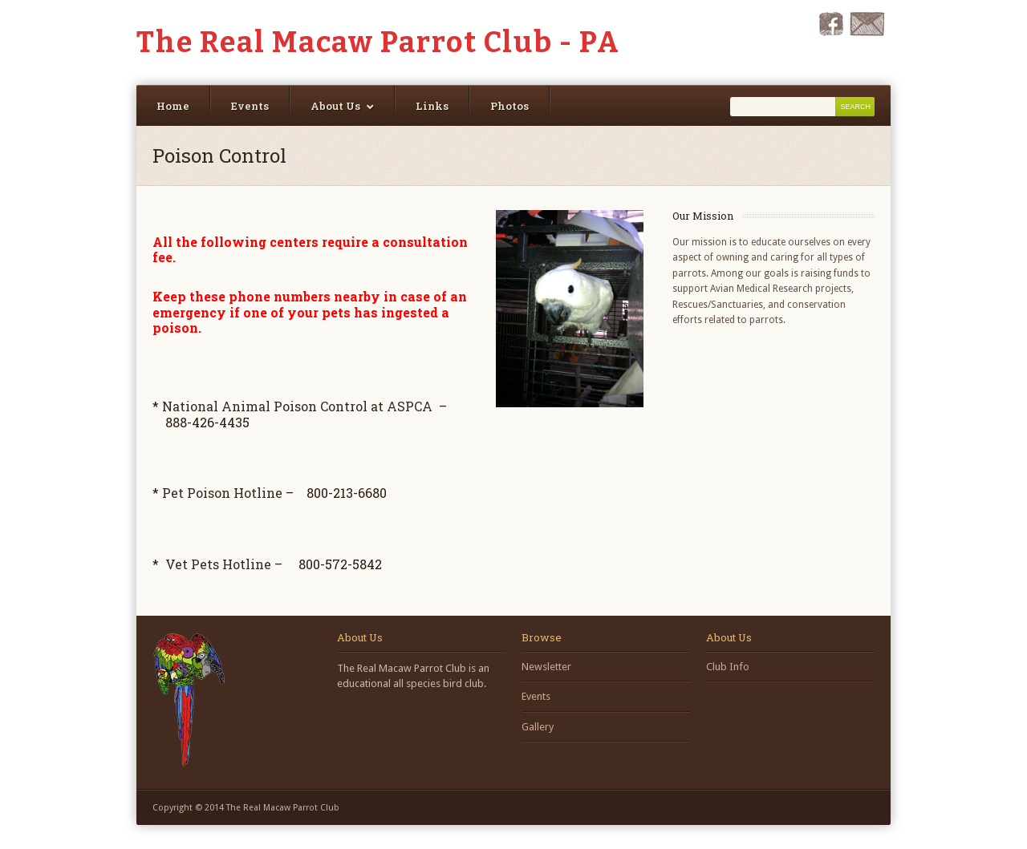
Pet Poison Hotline (222, 492)
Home (172, 106)
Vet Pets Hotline (218, 564)
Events (250, 106)
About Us (335, 106)
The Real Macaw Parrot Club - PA (378, 42)
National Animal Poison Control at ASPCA (297, 406)
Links (432, 106)
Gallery (538, 727)
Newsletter (546, 667)
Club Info (727, 667)
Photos (509, 106)
